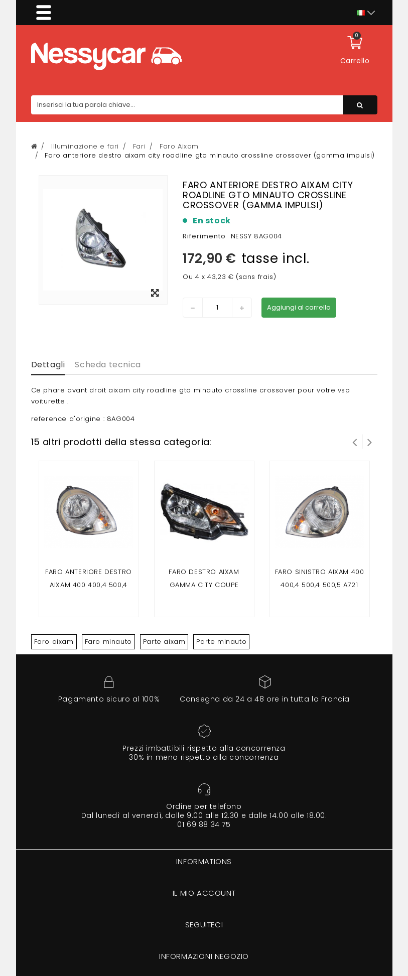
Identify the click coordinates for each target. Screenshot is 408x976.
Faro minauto (108, 641)
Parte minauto (221, 641)
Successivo (369, 441)
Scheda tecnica (108, 364)
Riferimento (204, 236)
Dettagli (48, 364)
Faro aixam (54, 641)
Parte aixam (164, 641)
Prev (354, 441)
